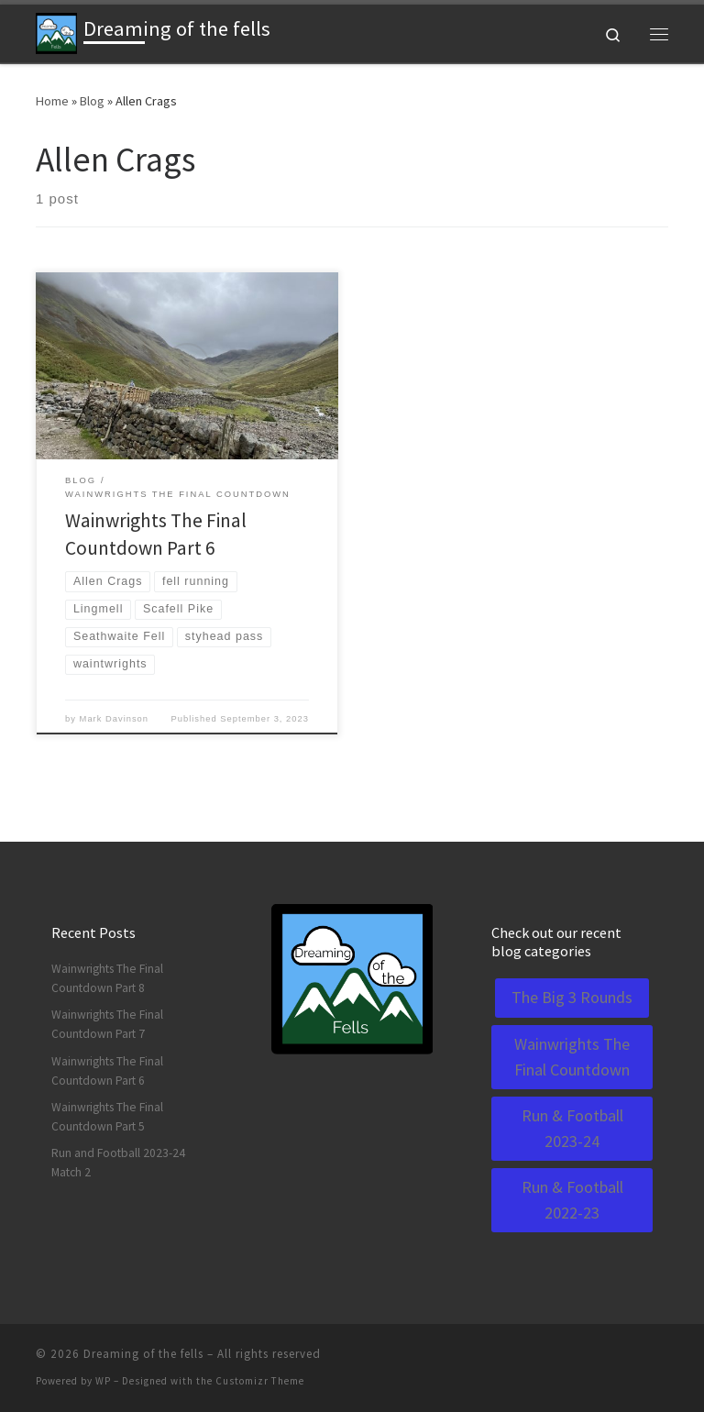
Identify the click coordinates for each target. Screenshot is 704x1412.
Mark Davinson (114, 718)
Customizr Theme (259, 1380)
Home (52, 101)
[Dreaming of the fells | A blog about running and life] (56, 31)
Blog (92, 101)
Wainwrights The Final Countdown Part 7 (107, 1024)
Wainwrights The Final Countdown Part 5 (107, 1116)
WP (103, 1380)
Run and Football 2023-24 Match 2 (118, 1162)
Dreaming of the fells (143, 1354)
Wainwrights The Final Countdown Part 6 (107, 1070)
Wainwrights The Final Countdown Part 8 (107, 978)
